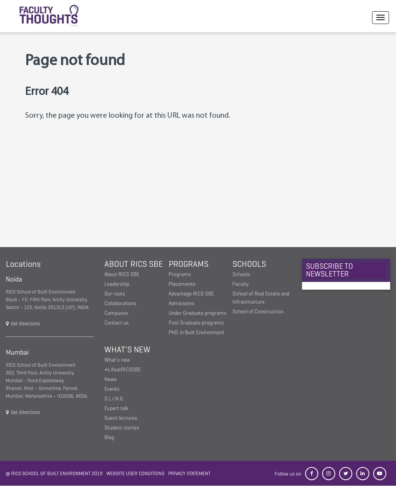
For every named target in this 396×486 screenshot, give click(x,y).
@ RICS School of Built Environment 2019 (54, 473)
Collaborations (120, 303)
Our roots (114, 293)
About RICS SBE (133, 264)
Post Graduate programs (196, 322)
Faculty (240, 284)
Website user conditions (135, 473)
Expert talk (116, 408)
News (110, 379)
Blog (109, 437)
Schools (249, 264)
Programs (188, 264)
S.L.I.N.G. (114, 398)
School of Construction (257, 311)
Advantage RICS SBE (191, 293)
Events (111, 389)
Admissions (182, 303)
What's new (117, 360)
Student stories (121, 427)
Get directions (23, 323)
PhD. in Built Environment (196, 332)
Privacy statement (189, 473)
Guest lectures (120, 418)
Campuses (116, 313)
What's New (127, 349)
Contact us (116, 322)
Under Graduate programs (198, 313)
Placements (182, 284)
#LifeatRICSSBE (122, 369)
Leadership (116, 284)
